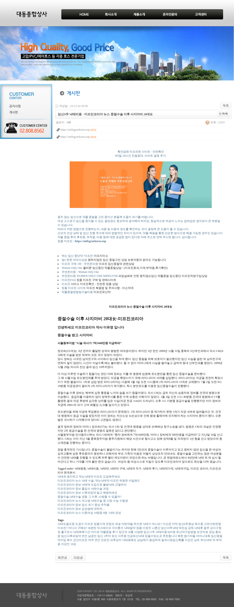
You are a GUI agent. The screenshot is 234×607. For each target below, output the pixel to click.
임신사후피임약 (71, 536)
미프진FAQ (69, 280)
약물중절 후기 (109, 532)
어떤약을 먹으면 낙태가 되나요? (142, 524)
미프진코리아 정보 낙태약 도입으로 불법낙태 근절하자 (92, 484)
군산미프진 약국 (83, 540)
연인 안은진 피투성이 (108, 540)
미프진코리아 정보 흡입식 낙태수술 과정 (83, 488)
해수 (69, 540)
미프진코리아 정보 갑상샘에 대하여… (81, 508)
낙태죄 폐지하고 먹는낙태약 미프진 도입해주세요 (89, 476)
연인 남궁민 (89, 536)
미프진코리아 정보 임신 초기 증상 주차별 (83, 504)
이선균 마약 (170, 524)
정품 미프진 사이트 (74, 288)
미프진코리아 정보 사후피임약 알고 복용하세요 (87, 492)
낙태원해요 (129, 540)
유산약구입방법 (186, 532)
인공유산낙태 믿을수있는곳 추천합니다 (152, 536)
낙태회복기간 (81, 532)
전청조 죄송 (113, 524)
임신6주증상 (186, 524)
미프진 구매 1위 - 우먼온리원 (80, 264)
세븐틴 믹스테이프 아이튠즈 (105, 528)
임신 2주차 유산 (107, 536)
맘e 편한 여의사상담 (74, 259)
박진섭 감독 (186, 528)
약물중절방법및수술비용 (77, 292)
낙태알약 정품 (133, 528)
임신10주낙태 (169, 528)
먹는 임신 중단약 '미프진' (77, 255)
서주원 (122, 536)
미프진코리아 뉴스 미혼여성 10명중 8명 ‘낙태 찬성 (89, 512)
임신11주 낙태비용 (155, 532)
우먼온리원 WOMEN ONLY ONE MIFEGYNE (90, 276)
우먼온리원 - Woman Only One (80, 272)
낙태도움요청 (66, 524)
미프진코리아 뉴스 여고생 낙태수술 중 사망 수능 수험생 (93, 500)
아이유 (95, 532)
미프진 (66, 284)
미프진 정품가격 (95, 524)
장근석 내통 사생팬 (131, 532)
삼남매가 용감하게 (149, 540)
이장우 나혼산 (151, 528)
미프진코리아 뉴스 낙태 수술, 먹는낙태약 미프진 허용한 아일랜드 (99, 480)
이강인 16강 (68, 544)
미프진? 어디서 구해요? (72, 528)
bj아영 (172, 532)
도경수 (79, 524)
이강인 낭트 (192, 540)
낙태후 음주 (201, 528)
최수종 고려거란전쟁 (208, 524)
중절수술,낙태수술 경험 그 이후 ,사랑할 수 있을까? (89, 496)
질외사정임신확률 (172, 540)
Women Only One (72, 268)
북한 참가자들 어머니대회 (194, 536)
